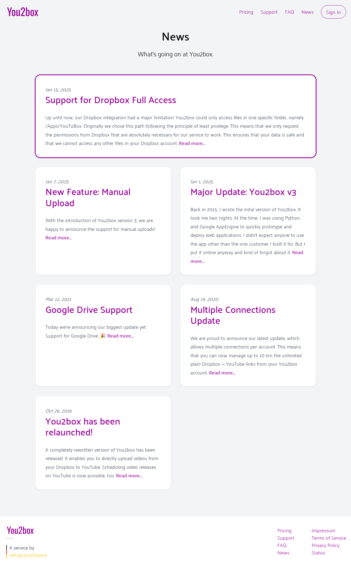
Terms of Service (329, 537)
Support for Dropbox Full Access (110, 99)
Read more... (192, 142)
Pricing (246, 11)
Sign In (333, 11)
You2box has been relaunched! (82, 426)
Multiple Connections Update (232, 314)
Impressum (323, 530)
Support (269, 11)
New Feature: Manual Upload (87, 196)
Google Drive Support (89, 309)
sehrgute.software (28, 554)
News (307, 11)
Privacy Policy (326, 545)
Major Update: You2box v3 (243, 191)
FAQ (289, 11)
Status (318, 552)
